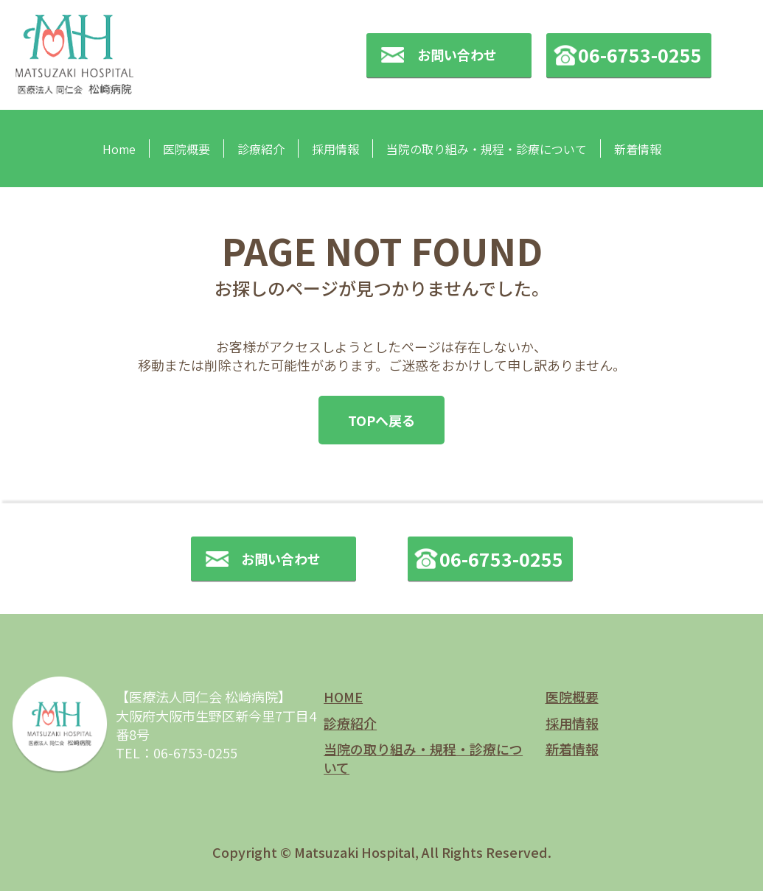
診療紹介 (261, 149)
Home (119, 149)
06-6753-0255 (640, 54)
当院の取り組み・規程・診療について (486, 149)
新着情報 (637, 149)
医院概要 (186, 149)
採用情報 (335, 149)
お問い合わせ (457, 54)
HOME (343, 696)
